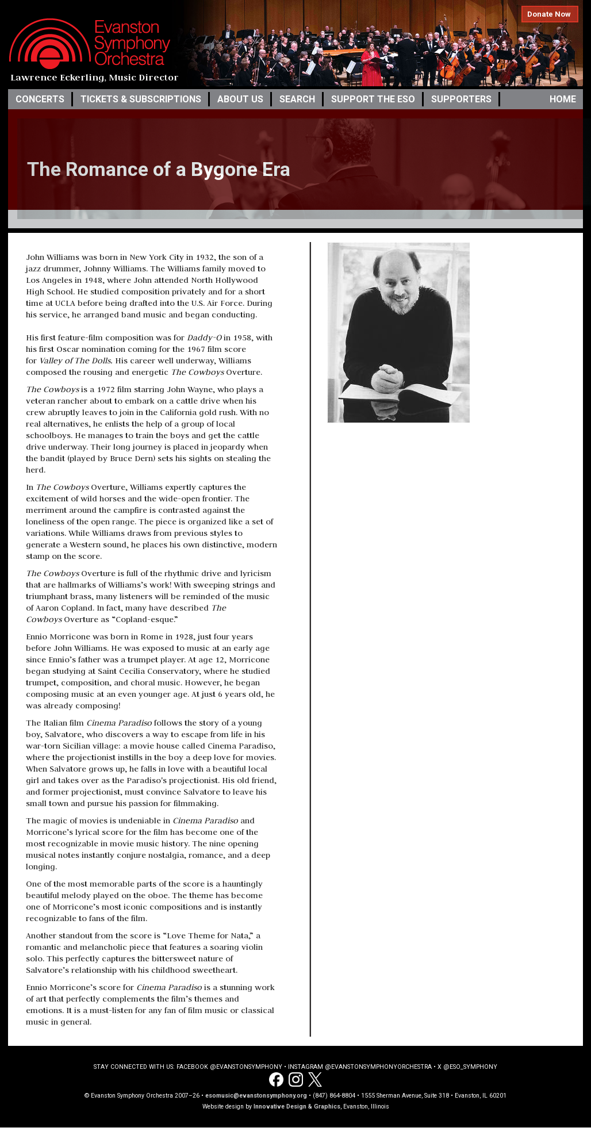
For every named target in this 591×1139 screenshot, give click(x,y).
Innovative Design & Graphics (297, 1106)
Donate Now (549, 14)
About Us (240, 99)
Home (563, 99)
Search (297, 99)
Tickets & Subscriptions (140, 99)
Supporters (461, 99)
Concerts (40, 99)
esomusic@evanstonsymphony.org (256, 1095)
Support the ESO (373, 99)
